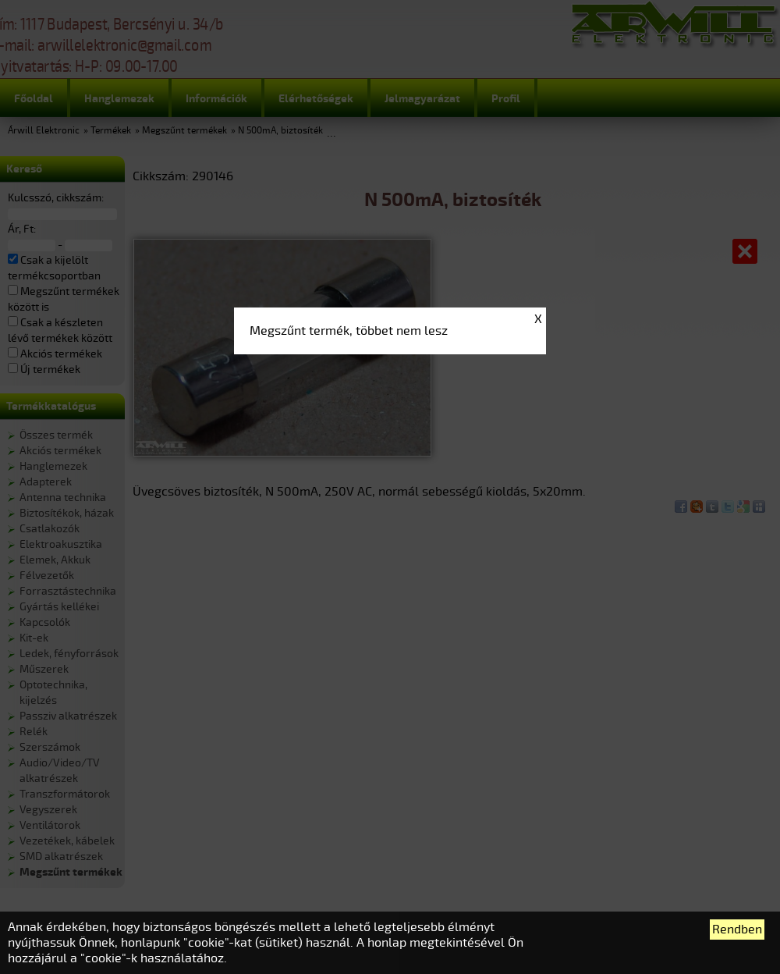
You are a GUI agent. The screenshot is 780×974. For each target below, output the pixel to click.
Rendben (737, 929)
